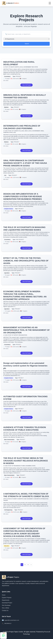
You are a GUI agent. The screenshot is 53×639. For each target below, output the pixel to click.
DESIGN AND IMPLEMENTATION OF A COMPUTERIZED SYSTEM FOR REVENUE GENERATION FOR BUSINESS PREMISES (22, 196)
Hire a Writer (5, 608)
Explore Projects (6, 597)
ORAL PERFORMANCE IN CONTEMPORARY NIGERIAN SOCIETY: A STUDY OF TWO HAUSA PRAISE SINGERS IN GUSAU (25, 163)
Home (3, 595)
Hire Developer (6, 605)
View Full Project (26, 85)
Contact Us (5, 610)
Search (27, 43)
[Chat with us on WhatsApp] (3, 635)
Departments (5, 600)
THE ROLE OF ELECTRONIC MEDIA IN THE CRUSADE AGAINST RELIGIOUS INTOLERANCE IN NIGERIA (25, 460)
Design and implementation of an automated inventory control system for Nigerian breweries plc (25, 365)
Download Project (7, 602)
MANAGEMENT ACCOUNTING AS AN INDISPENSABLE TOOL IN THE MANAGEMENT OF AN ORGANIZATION (26, 330)
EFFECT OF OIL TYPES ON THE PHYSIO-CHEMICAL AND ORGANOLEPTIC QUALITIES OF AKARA (25, 260)
